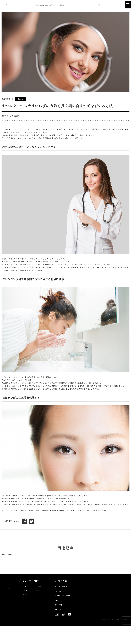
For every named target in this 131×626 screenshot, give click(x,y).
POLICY (58, 609)
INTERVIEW (59, 591)
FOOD (24, 590)
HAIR (24, 586)
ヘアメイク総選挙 (62, 586)
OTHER (25, 594)
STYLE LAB (10, 4)
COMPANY (59, 605)
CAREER (58, 600)
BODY (38, 590)
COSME (39, 586)
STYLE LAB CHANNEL (64, 595)
